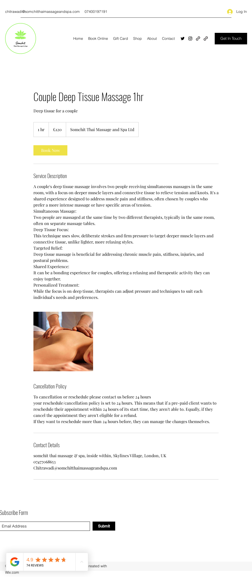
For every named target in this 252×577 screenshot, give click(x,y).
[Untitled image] (63, 341)
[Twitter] (182, 38)
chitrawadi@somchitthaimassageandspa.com (42, 11)
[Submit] (104, 526)
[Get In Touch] (231, 38)
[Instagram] (190, 38)
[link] (50, 150)
